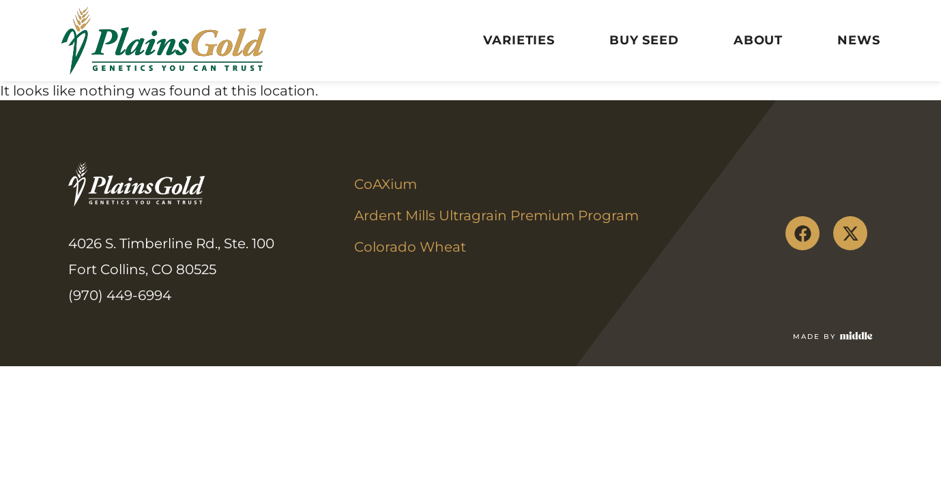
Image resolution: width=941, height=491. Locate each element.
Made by (814, 336)
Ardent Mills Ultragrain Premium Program (496, 215)
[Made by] (856, 335)
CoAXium (385, 184)
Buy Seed (644, 40)
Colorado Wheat (410, 247)
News (858, 40)
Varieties (519, 40)
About (758, 40)
